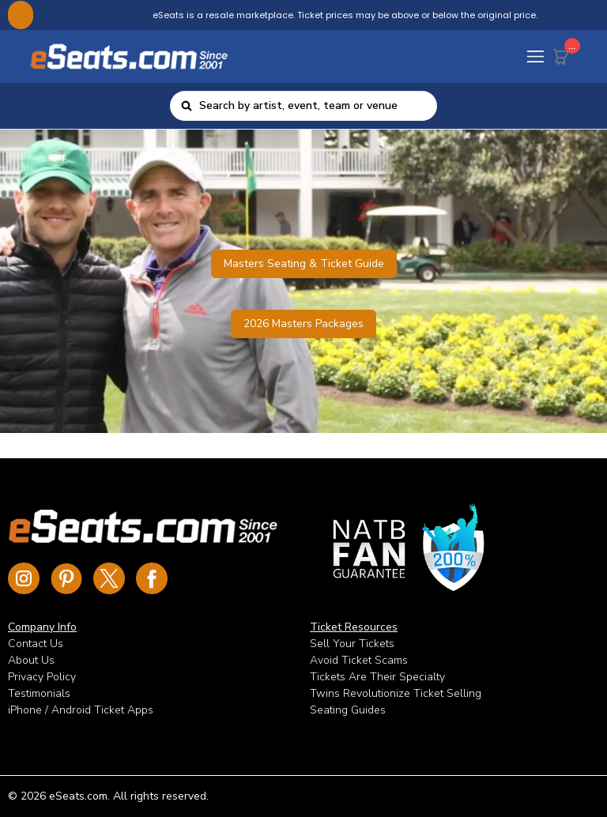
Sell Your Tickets (352, 643)
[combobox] (313, 106)
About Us (31, 660)
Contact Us (35, 643)
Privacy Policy (42, 676)
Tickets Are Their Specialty (377, 676)
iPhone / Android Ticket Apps (80, 709)
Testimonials (39, 693)
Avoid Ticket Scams (359, 660)
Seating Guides (348, 709)
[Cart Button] (564, 53)
